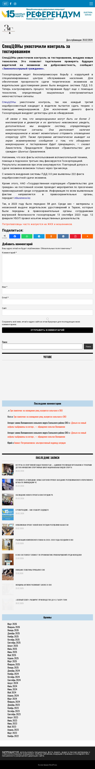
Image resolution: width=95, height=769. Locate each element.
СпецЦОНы (9, 102)
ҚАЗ (5, 3)
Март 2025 (12, 661)
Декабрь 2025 (13, 633)
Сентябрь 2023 (14, 714)
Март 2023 (12, 733)
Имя (4, 287)
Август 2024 (12, 683)
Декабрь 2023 (13, 704)
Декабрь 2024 (13, 670)
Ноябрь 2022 (13, 736)
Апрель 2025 (13, 658)
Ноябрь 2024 (13, 673)
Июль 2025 (12, 649)
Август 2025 (12, 645)
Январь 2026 (13, 630)
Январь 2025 (13, 667)
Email (5, 298)
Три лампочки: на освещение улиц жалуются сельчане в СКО (36, 410)
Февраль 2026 (13, 627)
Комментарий (9, 253)
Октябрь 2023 (13, 711)
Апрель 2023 (13, 729)
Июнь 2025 (12, 652)
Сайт (4, 308)
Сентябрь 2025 (14, 642)
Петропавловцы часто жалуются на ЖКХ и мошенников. (37, 224)
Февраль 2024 (13, 701)
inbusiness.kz (22, 198)
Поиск (4, 342)
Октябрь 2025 (13, 639)
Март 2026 (12, 624)
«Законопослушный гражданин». (23, 68)
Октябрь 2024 (13, 677)
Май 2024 (11, 692)
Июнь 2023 (12, 723)
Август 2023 (12, 717)
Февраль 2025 (13, 664)
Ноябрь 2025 (13, 636)
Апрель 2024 (13, 695)
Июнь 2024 (12, 689)
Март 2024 (12, 698)
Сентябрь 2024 (14, 680)
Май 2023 (11, 726)
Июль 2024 (12, 686)
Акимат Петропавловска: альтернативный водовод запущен (40, 442)
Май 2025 (11, 655)
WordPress (53, 764)
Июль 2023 (12, 720)
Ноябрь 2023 (13, 708)
